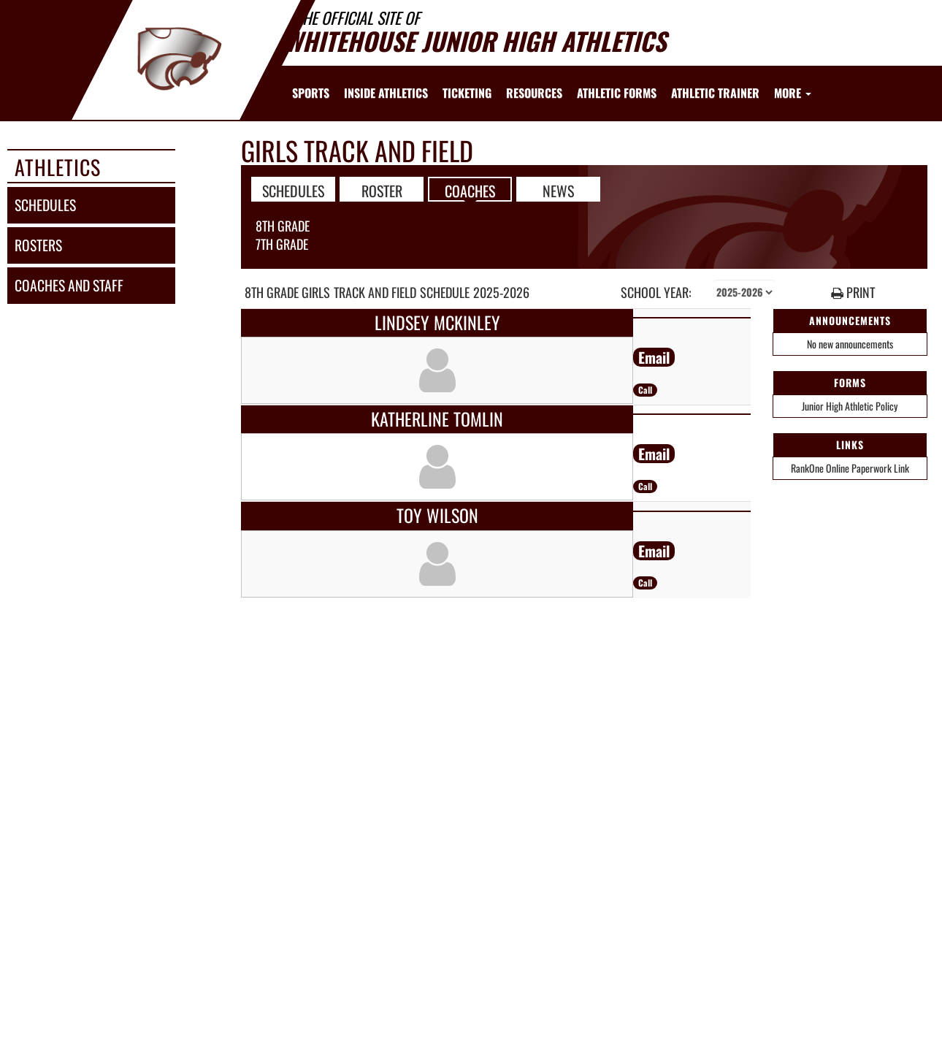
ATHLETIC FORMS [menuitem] (616, 93)
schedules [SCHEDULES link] (45, 204)
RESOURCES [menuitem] (534, 93)
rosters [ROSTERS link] (38, 245)
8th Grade (283, 225)
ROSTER (381, 190)
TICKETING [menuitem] (467, 93)
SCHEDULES (293, 190)
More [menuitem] (792, 93)
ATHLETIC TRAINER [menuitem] (715, 93)
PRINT (853, 292)
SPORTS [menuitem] (310, 93)
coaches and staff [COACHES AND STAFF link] (69, 285)
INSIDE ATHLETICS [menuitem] (386, 93)
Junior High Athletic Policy (849, 405)
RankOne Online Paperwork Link (850, 468)
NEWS (558, 190)
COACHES (470, 190)
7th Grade (282, 243)
